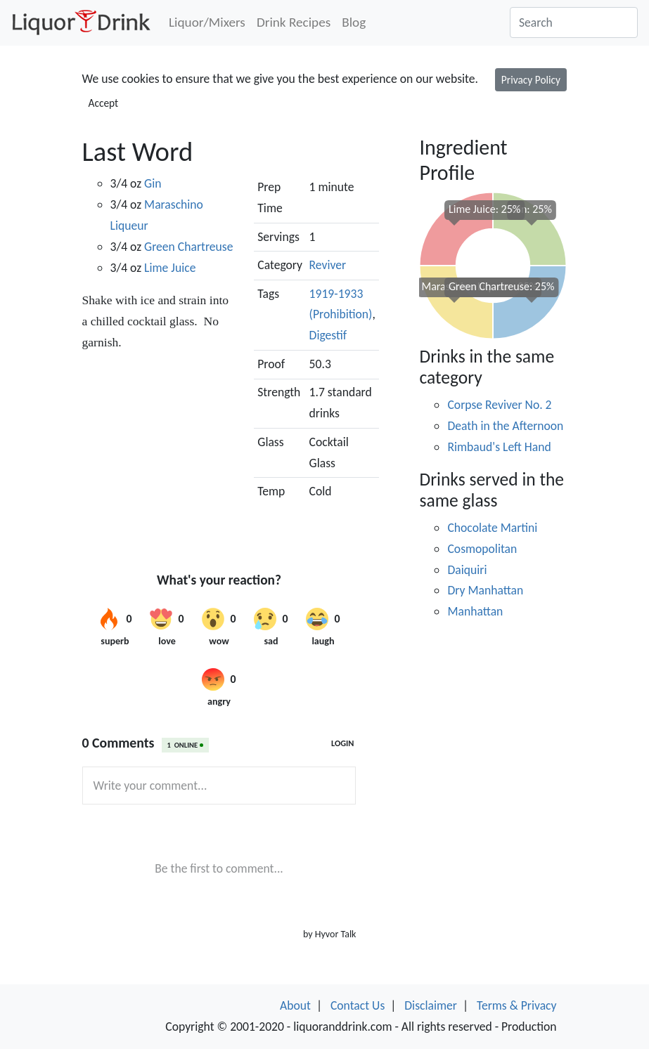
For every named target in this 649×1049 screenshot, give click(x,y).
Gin (152, 183)
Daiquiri (467, 570)
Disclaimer (430, 1005)
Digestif (328, 335)
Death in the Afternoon (505, 426)
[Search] (574, 22)
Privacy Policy (530, 79)
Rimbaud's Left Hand (499, 447)
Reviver (328, 265)
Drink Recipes (293, 22)
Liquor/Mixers (207, 22)
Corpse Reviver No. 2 (499, 404)
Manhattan (475, 611)
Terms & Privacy (517, 1005)
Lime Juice (169, 267)
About (295, 1005)
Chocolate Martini (492, 527)
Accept (104, 103)
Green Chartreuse (188, 246)
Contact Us (357, 1005)
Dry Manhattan (485, 590)
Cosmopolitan (482, 548)
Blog (354, 22)
